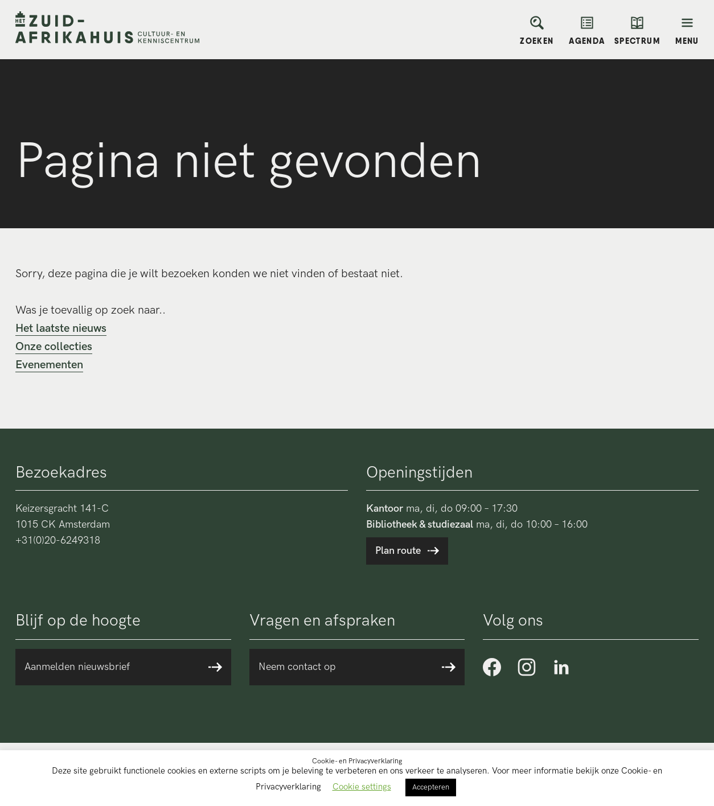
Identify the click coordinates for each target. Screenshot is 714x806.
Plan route (398, 551)
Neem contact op (297, 667)
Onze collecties (53, 346)
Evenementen (49, 365)
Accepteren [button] (430, 787)
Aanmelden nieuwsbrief (77, 667)
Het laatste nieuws (60, 328)
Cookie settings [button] (362, 787)
